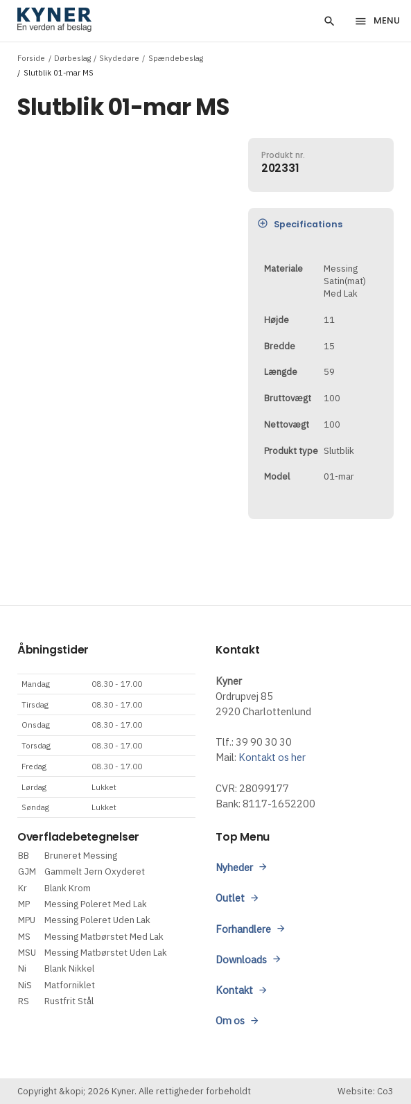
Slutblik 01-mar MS (59, 72)
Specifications (299, 224)
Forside (31, 58)
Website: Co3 (366, 1091)
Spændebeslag (175, 58)
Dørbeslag (72, 58)
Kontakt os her (272, 757)
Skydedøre (119, 58)
